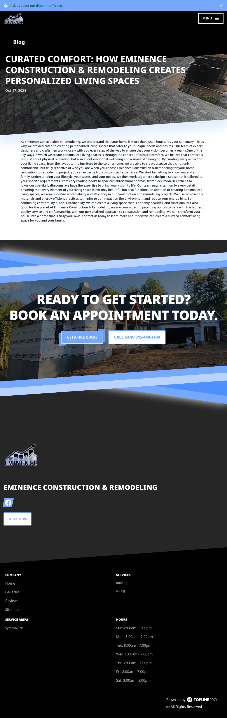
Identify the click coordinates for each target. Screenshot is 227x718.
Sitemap (12, 609)
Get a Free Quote (82, 337)
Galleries (12, 592)
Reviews (11, 600)
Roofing (121, 583)
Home (10, 583)
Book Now (17, 519)
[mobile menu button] (211, 18)
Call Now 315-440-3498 (137, 337)
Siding (120, 591)
